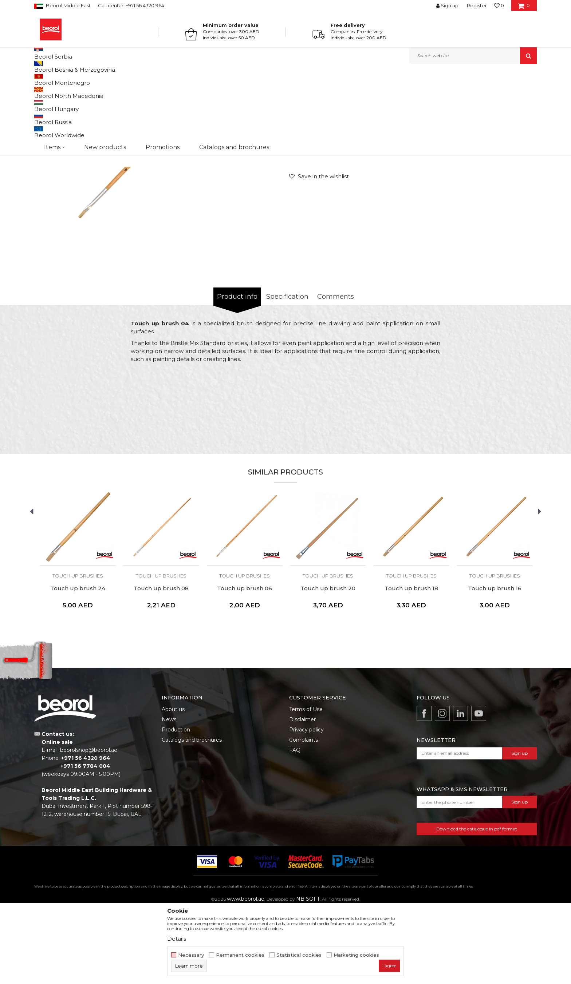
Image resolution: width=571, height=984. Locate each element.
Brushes (166, 79)
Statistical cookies (299, 955)
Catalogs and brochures (192, 815)
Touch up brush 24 (77, 663)
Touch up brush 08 (161, 663)
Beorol (41, 79)
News (169, 794)
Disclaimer (302, 794)
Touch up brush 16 (494, 663)
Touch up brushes (198, 79)
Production (176, 804)
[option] (160, 209)
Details (176, 938)
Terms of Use (306, 784)
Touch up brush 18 (411, 663)
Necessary (191, 955)
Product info (237, 372)
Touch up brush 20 (327, 663)
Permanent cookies (240, 955)
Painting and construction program (115, 79)
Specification (287, 372)
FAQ (294, 825)
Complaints (303, 815)
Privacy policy (306, 804)
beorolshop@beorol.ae (88, 825)
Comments (335, 372)
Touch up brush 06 (244, 663)
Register (477, 5)
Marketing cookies (356, 955)
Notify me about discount (506, 206)
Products (62, 79)
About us (173, 784)
